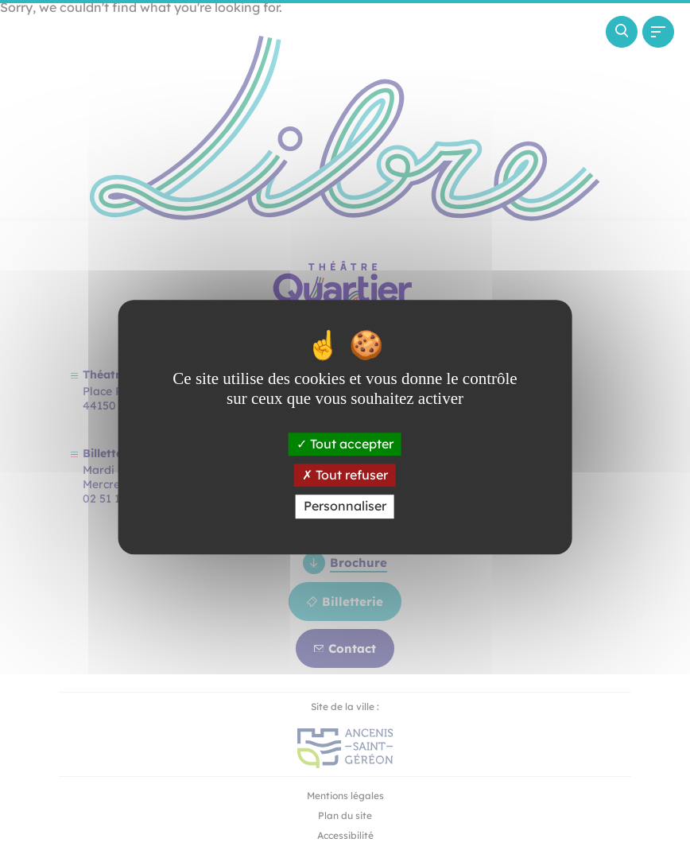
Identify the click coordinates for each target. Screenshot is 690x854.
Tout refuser (345, 475)
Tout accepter (345, 444)
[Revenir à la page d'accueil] (100, 102)
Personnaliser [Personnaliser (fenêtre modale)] (345, 506)
